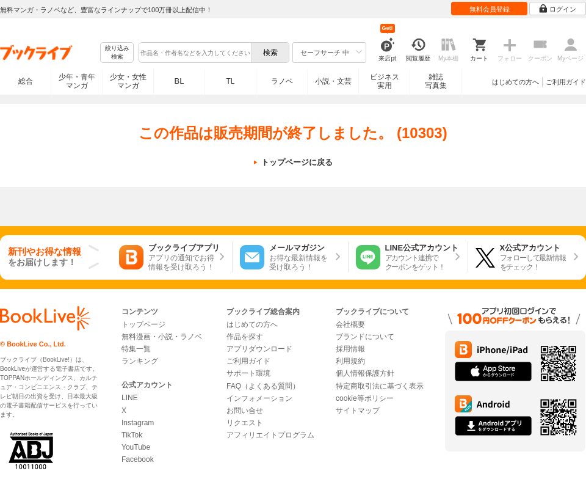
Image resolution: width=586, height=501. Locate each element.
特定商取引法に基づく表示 (380, 386)
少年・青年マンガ (77, 81)
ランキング (139, 361)
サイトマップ (358, 410)
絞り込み (117, 53)
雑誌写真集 (436, 81)
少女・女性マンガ (128, 81)
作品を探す (244, 336)
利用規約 (350, 361)
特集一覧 (136, 349)
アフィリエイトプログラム (270, 435)
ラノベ (282, 81)
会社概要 (350, 324)
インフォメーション (259, 398)
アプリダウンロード (259, 349)
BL (179, 81)
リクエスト (244, 423)
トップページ (143, 324)
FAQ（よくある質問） (263, 386)
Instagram (137, 423)
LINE (129, 397)
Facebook (137, 459)
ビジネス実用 (384, 81)
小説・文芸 (333, 81)
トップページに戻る (297, 162)
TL (230, 81)
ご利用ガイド (566, 82)
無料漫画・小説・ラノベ (161, 336)
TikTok (131, 435)
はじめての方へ (515, 82)
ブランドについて (365, 336)
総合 (25, 81)
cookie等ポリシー (365, 398)
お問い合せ (244, 410)
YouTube (135, 447)
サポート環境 (248, 373)
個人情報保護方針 (365, 373)
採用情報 (350, 349)
